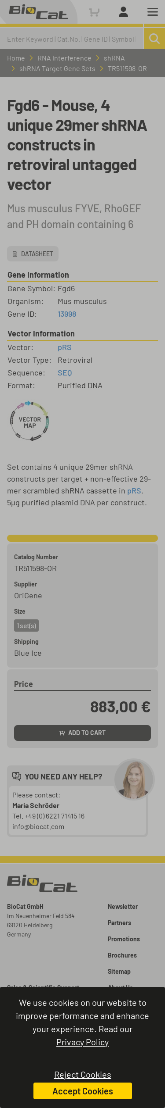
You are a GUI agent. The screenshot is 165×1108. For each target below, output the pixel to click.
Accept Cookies (82, 1091)
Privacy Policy (82, 1042)
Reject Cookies (82, 1074)
